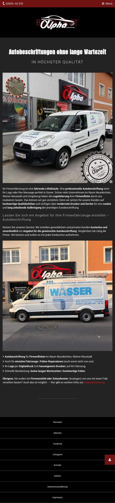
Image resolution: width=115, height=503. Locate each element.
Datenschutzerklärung (57, 487)
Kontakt (57, 465)
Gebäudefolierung (94, 382)
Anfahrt (57, 476)
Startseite (57, 422)
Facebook (57, 444)
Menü (109, 3)
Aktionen (58, 433)
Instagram (57, 454)
